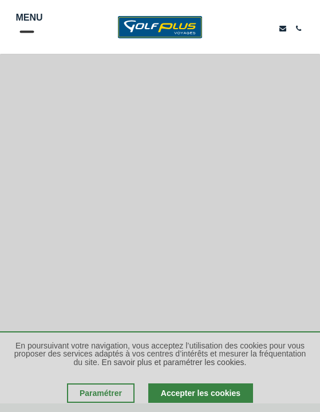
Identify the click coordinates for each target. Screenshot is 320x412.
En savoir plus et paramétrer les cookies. (174, 362)
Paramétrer (101, 393)
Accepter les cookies (200, 393)
